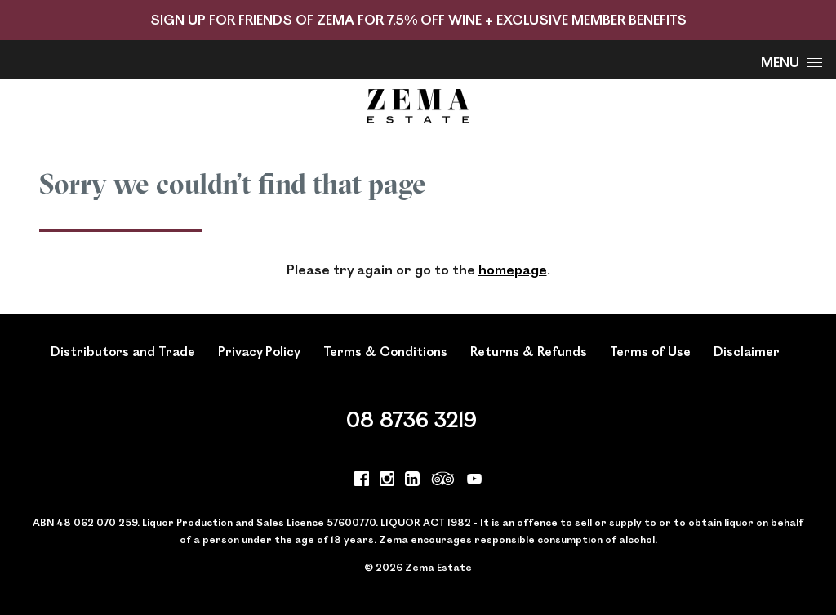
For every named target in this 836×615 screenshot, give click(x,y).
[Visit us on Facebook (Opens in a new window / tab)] (361, 481)
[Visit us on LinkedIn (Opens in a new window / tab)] (412, 481)
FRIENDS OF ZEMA (296, 19)
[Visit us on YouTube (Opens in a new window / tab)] (474, 481)
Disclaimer (747, 350)
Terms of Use (650, 350)
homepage (512, 269)
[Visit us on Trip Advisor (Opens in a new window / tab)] (443, 481)
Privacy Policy (259, 350)
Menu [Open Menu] (791, 61)
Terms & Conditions (385, 350)
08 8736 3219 (411, 418)
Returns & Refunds (528, 350)
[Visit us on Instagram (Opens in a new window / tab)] (387, 481)
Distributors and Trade (123, 350)
